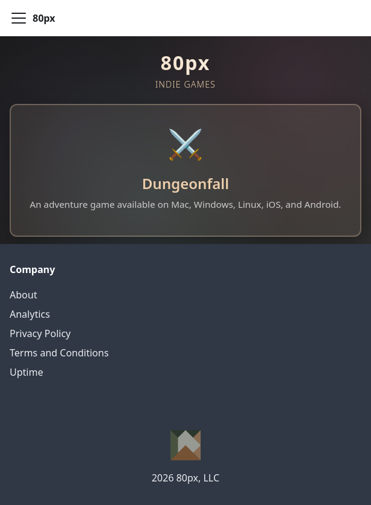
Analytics (30, 314)
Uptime (26, 372)
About (23, 294)
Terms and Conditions (59, 352)
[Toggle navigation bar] (19, 18)
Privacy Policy (40, 333)
